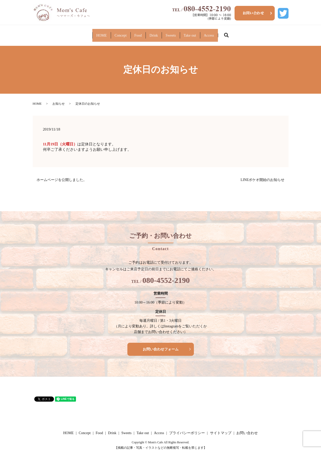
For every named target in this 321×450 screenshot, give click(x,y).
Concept (87, 33)
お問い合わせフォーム (161, 345)
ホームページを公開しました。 (62, 176)
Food (121, 33)
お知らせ (58, 100)
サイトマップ (220, 429)
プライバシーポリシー (187, 429)
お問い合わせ (247, 429)
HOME (52, 33)
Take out (223, 33)
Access (258, 33)
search (283, 33)
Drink (153, 33)
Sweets (187, 33)
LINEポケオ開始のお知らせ (263, 176)
